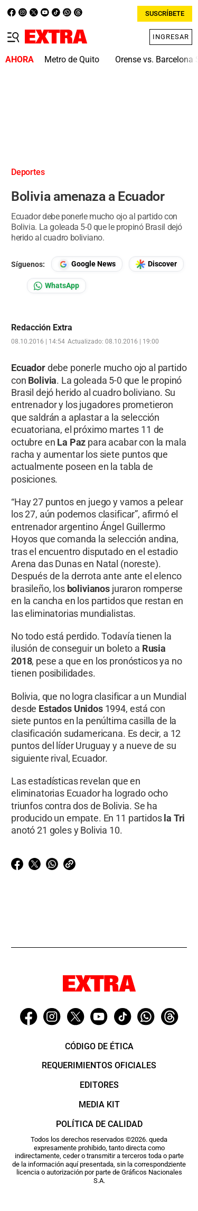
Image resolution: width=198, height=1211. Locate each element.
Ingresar (171, 37)
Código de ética (99, 1046)
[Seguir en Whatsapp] (56, 285)
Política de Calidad (99, 1124)
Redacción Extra (41, 327)
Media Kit (99, 1104)
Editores (99, 1085)
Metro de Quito (71, 59)
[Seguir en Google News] (86, 264)
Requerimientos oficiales (99, 1065)
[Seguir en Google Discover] (156, 264)
